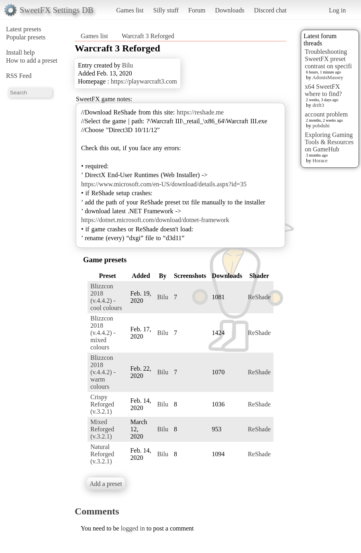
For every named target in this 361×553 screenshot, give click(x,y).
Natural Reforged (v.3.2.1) (102, 454)
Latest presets (23, 29)
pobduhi (321, 125)
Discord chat (270, 10)
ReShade (259, 297)
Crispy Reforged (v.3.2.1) (102, 404)
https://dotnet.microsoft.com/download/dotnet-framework (155, 219)
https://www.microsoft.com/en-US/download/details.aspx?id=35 (164, 184)
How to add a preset (31, 60)
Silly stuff (166, 10)
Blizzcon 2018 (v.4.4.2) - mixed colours (103, 333)
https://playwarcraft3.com (144, 81)
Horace (320, 160)
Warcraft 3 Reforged (148, 36)
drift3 (318, 105)
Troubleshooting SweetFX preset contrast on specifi (328, 58)
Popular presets (25, 37)
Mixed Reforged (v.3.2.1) (102, 429)
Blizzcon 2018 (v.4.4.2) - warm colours (103, 372)
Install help (20, 52)
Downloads (229, 10)
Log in (337, 10)
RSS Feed (19, 75)
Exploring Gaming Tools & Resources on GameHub (329, 142)
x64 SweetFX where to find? (323, 90)
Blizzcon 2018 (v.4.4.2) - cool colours (106, 297)
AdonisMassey (327, 77)
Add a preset (106, 483)
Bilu (127, 65)
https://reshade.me (200, 112)
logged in (133, 528)
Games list (130, 10)
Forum (197, 10)
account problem (326, 114)
